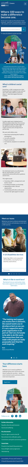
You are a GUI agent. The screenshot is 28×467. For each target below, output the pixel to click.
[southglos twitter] (16, 416)
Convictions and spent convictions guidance (13, 439)
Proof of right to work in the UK (10, 434)
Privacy (11, 458)
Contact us (19, 458)
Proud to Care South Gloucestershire (11, 446)
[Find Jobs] (24, 29)
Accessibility (5, 458)
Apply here (7, 382)
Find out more (14, 270)
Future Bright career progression (10, 449)
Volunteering (5, 451)
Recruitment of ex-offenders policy (11, 437)
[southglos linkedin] (20, 416)
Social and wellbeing (7, 427)
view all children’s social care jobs (12, 33)
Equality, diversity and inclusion (10, 425)
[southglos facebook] (12, 416)
